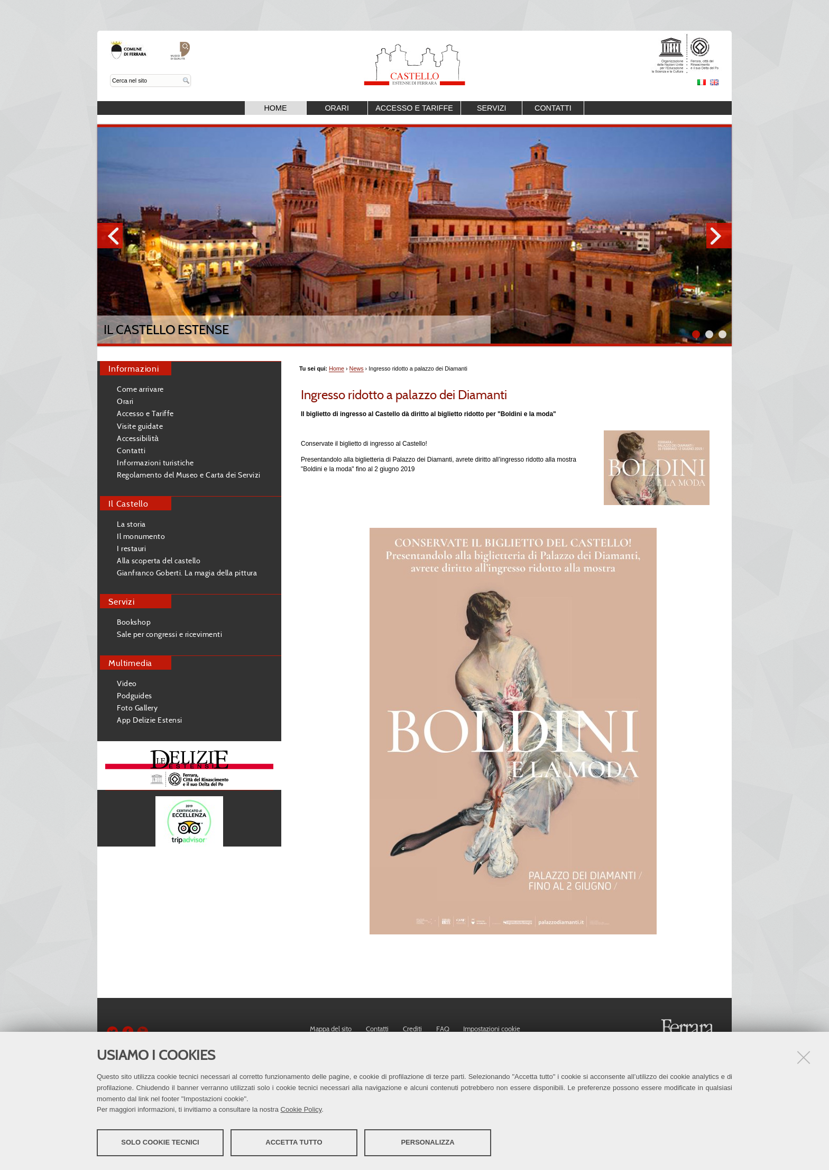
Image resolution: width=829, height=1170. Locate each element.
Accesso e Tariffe (414, 108)
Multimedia (130, 663)
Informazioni (133, 368)
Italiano (701, 82)
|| (722, 334)
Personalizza (427, 1142)
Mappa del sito (331, 1028)
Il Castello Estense (166, 329)
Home (275, 108)
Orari (337, 108)
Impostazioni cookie (491, 1028)
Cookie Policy (301, 1109)
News (356, 368)
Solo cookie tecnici (160, 1142)
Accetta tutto (293, 1142)
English (714, 82)
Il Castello (128, 503)
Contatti (553, 108)
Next (719, 235)
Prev (110, 235)
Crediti (412, 1028)
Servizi (491, 108)
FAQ (442, 1028)
